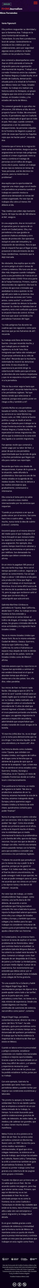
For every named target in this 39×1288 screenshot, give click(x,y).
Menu (35, 3)
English (7, 4)
